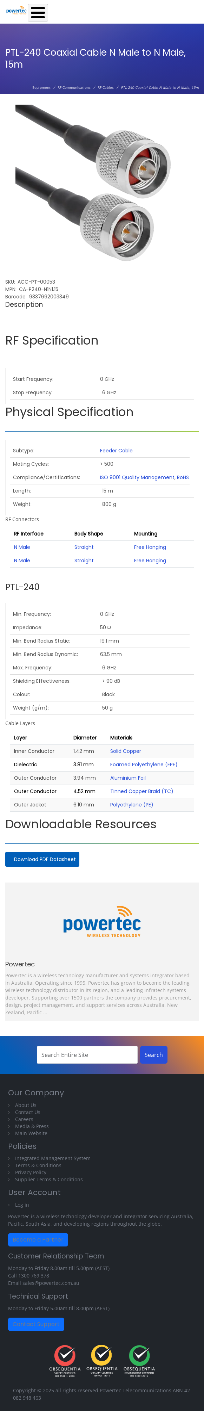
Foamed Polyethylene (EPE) (144, 764)
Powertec (20, 964)
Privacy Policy (30, 1172)
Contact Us (27, 1112)
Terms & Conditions (38, 1165)
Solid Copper (125, 751)
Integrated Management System (53, 1158)
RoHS (183, 477)
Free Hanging (150, 547)
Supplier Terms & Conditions (49, 1179)
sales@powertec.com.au (50, 1283)
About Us (26, 1105)
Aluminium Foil (128, 777)
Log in (22, 1204)
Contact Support (36, 1324)
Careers (24, 1119)
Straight (84, 547)
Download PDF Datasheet (45, 859)
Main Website (31, 1133)
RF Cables (106, 87)
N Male (22, 547)
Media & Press (32, 1126)
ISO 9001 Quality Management (137, 477)
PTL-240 (22, 587)
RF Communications (74, 87)
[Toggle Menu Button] (38, 12)
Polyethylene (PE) (131, 804)
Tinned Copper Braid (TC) (141, 791)
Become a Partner (38, 1240)
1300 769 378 (33, 1275)
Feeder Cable (116, 450)
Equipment (41, 87)
